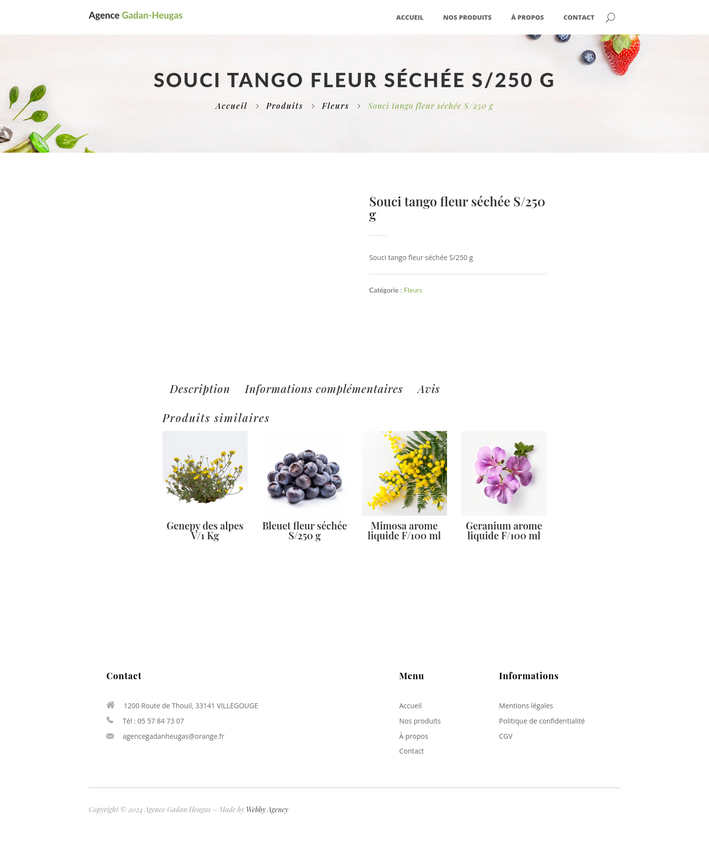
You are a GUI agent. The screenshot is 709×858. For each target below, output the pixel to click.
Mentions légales (526, 705)
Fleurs (335, 105)
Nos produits (467, 18)
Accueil (409, 18)
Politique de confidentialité (542, 721)
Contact (578, 18)
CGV (506, 736)
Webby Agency (267, 809)
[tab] (200, 388)
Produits (284, 105)
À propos (527, 18)
